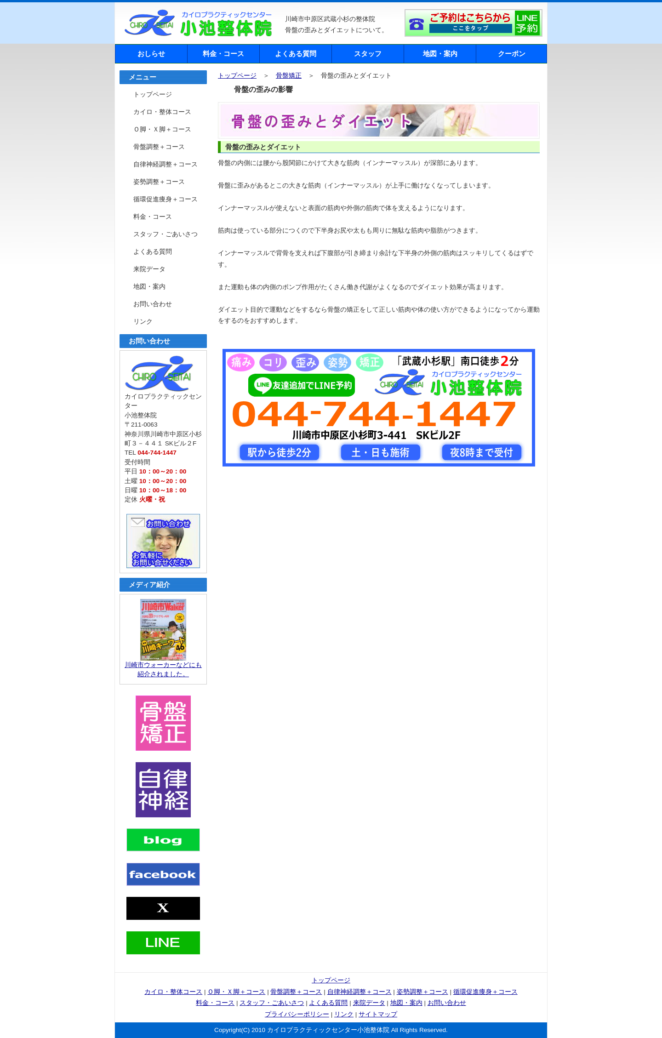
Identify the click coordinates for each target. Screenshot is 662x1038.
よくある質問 (295, 53)
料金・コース (223, 53)
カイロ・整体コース (162, 111)
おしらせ (151, 53)
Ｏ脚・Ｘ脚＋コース (162, 129)
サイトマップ (378, 1014)
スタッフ (368, 53)
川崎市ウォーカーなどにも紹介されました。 (163, 666)
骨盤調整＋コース (159, 146)
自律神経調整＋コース (165, 164)
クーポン (511, 53)
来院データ (149, 269)
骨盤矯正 (289, 75)
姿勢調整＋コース (159, 181)
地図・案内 (440, 53)
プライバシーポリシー (297, 1014)
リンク (143, 321)
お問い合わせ (152, 304)
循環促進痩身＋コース (165, 199)
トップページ (237, 75)
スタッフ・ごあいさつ (165, 234)
